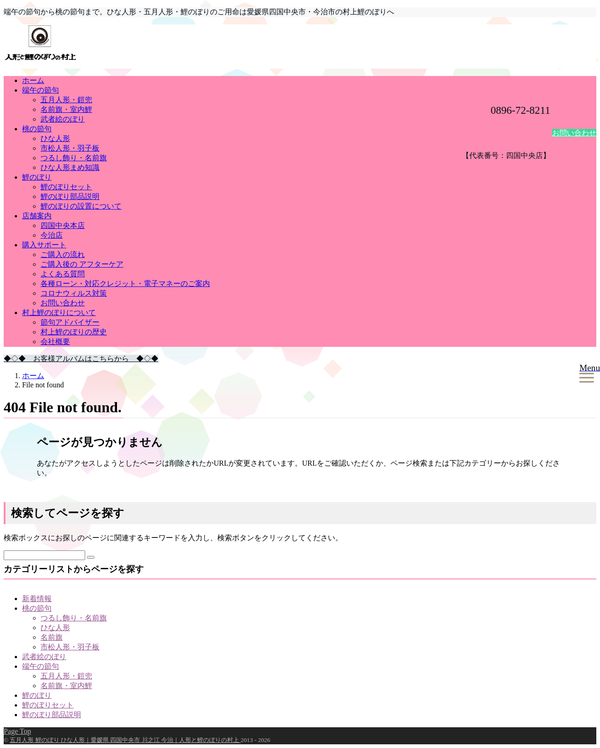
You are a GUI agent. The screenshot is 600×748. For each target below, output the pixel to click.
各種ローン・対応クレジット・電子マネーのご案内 (125, 283)
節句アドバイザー (70, 322)
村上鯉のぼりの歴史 (74, 332)
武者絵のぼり (63, 119)
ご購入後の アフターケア (82, 264)
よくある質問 (63, 274)
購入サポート (44, 245)
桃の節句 (37, 129)
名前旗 (52, 637)
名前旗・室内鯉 (66, 109)
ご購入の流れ (63, 254)
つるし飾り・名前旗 (74, 158)
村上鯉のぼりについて (59, 312)
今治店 (52, 235)
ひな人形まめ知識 (70, 167)
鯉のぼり (37, 177)
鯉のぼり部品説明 (70, 196)
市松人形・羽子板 (70, 148)
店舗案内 (37, 216)
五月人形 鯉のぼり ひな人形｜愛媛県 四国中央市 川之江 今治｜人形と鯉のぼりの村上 (125, 739)
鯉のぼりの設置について (81, 206)
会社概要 (55, 341)
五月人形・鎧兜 (66, 100)
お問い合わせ (574, 133)
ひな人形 (55, 138)
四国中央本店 (63, 225)
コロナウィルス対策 (74, 293)
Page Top (17, 731)
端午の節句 (40, 90)
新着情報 (37, 598)
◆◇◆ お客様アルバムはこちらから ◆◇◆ (81, 358)
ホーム (33, 80)
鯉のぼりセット (66, 187)
